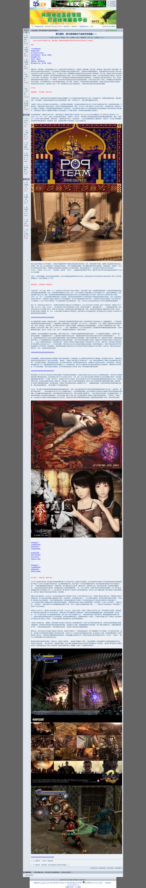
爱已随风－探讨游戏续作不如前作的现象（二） (55, 865)
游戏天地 (85, 26)
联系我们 (113, 4)
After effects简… (26, 222)
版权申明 (82, 880)
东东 (70, 9)
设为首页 (113, 2)
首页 (49, 9)
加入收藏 (113, 6)
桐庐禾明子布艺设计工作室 (53, 26)
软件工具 (65, 9)
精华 (60, 9)
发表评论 (94, 868)
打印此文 (110, 868)
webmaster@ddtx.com (73, 885)
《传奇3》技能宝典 (47, 861)
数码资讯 (66, 26)
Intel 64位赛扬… (26, 145)
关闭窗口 (118, 868)
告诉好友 (102, 868)
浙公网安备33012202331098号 (94, 883)
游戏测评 (74, 26)
